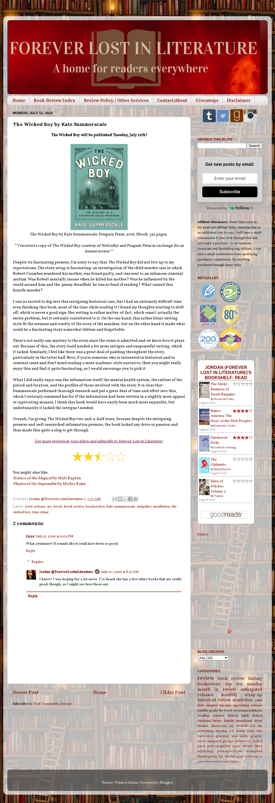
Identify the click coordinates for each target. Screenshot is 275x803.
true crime (40, 512)
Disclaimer (238, 100)
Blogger (166, 782)
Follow (202, 534)
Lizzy (30, 536)
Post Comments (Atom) (52, 703)
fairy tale (254, 731)
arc (49, 506)
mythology (205, 751)
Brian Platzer (222, 469)
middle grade (207, 710)
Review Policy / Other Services (116, 100)
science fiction (225, 715)
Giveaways (207, 100)
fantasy (255, 679)
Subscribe (230, 191)
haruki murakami (238, 720)
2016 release (35, 506)
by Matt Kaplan (47, 478)
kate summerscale (120, 506)
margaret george (220, 741)
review (205, 678)
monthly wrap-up (242, 695)
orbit (258, 700)
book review (74, 506)
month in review (216, 690)
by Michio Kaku (49, 484)
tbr (221, 710)
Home (18, 100)
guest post (205, 746)
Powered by (230, 208)
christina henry (209, 720)
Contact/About (172, 100)
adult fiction (251, 715)
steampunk (254, 751)
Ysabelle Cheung (225, 447)
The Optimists (218, 462)
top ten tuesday (243, 684)
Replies (37, 562)
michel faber (252, 746)
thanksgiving (207, 756)
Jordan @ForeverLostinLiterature (66, 572)
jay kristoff (238, 726)
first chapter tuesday (214, 705)
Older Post (173, 692)
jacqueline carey (228, 746)
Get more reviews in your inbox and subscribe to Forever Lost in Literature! (99, 441)
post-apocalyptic (230, 751)
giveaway (222, 736)
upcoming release (248, 705)
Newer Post (26, 692)
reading (203, 715)
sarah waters (230, 762)
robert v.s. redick (248, 741)
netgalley (144, 506)
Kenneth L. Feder (225, 426)
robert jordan (213, 762)
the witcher (227, 756)
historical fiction (214, 700)
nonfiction (161, 506)
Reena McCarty (224, 399)
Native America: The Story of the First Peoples (231, 416)
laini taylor (240, 736)
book (58, 506)
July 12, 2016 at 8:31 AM (120, 572)
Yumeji (218, 496)
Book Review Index (54, 100)
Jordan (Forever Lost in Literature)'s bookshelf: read (226, 372)
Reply (30, 551)
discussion (219, 726)
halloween (205, 736)
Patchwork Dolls (219, 440)
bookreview (95, 506)
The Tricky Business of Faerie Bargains (223, 389)
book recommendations (243, 710)
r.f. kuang (237, 731)
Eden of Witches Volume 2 (218, 486)
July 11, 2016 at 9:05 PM (55, 536)
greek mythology (248, 757)
